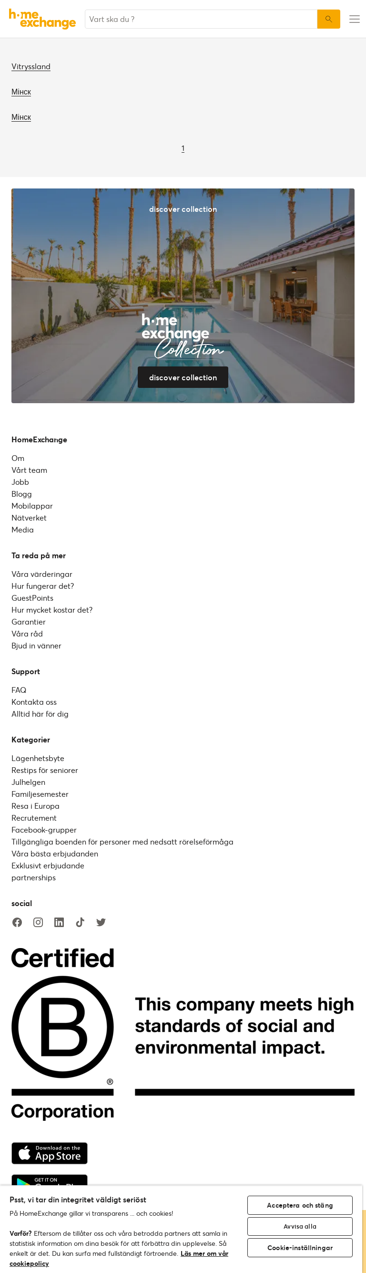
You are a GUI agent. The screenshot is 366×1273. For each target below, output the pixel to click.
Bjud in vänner (36, 645)
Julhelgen (28, 782)
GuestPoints (32, 598)
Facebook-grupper (44, 829)
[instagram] (38, 923)
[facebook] (17, 923)
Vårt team (29, 470)
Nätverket (29, 517)
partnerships (33, 877)
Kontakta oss (34, 702)
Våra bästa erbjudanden (54, 853)
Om (17, 458)
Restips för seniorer (44, 770)
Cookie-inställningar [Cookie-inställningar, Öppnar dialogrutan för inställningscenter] (300, 1247)
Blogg (21, 494)
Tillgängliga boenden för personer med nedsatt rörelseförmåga (122, 841)
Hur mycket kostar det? (51, 610)
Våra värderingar (41, 574)
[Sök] (328, 19)
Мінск (21, 91)
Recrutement (34, 818)
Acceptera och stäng (300, 1205)
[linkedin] (59, 923)
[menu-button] (353, 19)
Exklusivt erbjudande (47, 865)
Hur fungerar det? (42, 586)
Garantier (28, 621)
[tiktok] (80, 923)
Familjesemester (40, 794)
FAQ (18, 690)
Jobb (20, 482)
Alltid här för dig (40, 714)
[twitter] (101, 923)
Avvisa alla (300, 1226)
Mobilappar (32, 506)
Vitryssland (31, 66)
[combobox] (201, 19)
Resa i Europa (35, 806)
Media (22, 529)
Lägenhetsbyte (37, 758)
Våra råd (27, 633)
